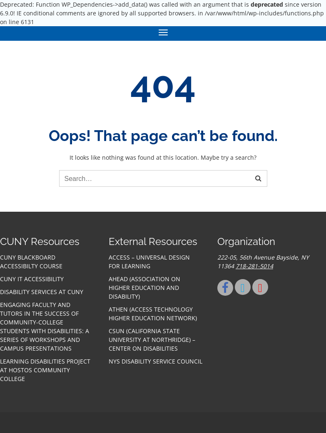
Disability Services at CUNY (41, 292)
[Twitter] (243, 287)
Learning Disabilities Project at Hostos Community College (45, 370)
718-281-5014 (254, 266)
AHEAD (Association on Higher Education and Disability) (144, 287)
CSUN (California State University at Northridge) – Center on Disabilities (152, 339)
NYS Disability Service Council (155, 361)
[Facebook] (225, 288)
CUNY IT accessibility (32, 279)
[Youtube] (260, 287)
